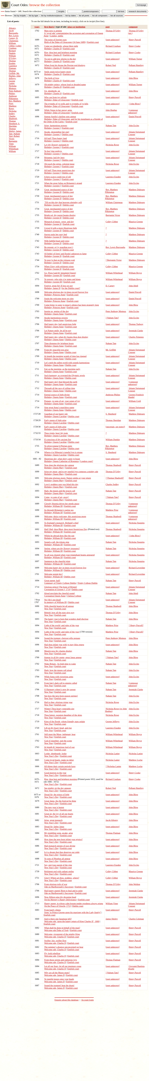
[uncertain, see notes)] (115, 427)
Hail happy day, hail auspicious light (60, 324)
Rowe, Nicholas (13, 109)
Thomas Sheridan (113, 420)
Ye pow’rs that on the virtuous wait (59, 260)
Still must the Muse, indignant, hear (60, 734)
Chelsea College (74, 596)
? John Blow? (135, 104)
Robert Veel (111, 65)
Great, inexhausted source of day (58, 189)
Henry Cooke (135, 46)
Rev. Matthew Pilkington (111, 190)
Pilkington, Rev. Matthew (15, 99)
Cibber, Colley (15, 46)
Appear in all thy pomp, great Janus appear (63, 657)
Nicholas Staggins (137, 523)
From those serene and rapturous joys (60, 960)
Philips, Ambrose (13, 94)
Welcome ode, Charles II (55, 937)
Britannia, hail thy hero (54, 157)
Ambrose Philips (112, 394)
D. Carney (110, 286)
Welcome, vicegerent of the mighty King (62, 934)
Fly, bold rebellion (52, 953)
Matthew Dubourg (137, 189)
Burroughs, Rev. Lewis (14, 34)
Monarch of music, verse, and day (59, 221)
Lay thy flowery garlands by (56, 145)
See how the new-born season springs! (61, 696)
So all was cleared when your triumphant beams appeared (69, 555)
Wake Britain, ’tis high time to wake (60, 664)
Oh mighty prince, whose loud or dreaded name (65, 84)
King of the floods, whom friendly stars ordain (64, 721)
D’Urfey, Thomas (13, 59)
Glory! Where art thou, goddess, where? (61, 878)
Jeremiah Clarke (136, 330)
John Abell (133, 286)
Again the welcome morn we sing (58, 298)
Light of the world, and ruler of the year (61, 625)
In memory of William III (55, 602)
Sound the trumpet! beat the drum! (59, 985)
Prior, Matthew (13, 104)
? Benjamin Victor (114, 260)
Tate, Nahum (14, 133)
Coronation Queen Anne (54, 596)
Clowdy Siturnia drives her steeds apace (61, 503)
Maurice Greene (136, 221)
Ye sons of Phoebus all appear (57, 858)
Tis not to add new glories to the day (60, 59)
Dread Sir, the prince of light (56, 794)
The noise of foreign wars (55, 39)
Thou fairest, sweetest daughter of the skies (63, 715)
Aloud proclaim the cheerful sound (59, 593)
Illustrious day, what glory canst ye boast (62, 459)
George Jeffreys (112, 721)
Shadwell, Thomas (13, 119)
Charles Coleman (136, 919)
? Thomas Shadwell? (115, 478)
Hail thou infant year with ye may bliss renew (64, 644)
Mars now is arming (53, 31)
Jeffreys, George (12, 79)
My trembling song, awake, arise (58, 833)
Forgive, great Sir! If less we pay (58, 286)
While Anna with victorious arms (58, 676)
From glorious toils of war (55, 884)
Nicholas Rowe (112, 145)
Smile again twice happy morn (57, 71)
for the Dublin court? (71, 288)
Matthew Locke (135, 760)
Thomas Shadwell (113, 465)
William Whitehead (114, 273)
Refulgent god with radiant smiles (59, 871)
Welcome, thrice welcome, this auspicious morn (65, 516)
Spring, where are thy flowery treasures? (62, 548)
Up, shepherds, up (52, 91)
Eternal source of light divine (57, 394)
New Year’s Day (51, 756)
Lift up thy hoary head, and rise (58, 728)
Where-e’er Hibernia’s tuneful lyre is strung (63, 452)
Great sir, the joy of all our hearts (58, 814)
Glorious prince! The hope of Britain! (60, 587)
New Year (48, 608)
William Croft (135, 401)
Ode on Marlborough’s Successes (58, 887)
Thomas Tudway (136, 324)
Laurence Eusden (113, 177)
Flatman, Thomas (13, 69)
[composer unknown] (133, 111)
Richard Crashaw (113, 46)
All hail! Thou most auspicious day (59, 170)
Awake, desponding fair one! (56, 132)
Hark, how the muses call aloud (58, 670)
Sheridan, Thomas (13, 127)
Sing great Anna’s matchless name (59, 407)
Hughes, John (15, 76)
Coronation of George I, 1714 (57, 589)
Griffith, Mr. (14, 73)
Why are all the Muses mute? (57, 972)
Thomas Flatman (113, 833)
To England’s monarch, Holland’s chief (61, 523)
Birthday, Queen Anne (54, 314)
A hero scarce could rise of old (57, 177)
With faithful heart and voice (56, 241)
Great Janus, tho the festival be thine (60, 801)
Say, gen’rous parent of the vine (58, 865)
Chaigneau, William (14, 41)
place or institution (76, 27)
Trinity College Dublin (87, 583)
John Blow (133, 78)
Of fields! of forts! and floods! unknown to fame (65, 253)
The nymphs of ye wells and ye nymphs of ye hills (66, 104)
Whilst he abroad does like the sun (59, 535)
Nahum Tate (111, 125)
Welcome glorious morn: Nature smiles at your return (67, 478)
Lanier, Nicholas (13, 84)
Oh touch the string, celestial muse (59, 164)
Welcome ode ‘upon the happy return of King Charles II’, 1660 (71, 921)
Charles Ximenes (136, 337)
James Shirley (112, 919)
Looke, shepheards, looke (55, 753)
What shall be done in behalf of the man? (62, 928)
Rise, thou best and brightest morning (60, 52)
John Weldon (134, 884)
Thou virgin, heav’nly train (56, 433)
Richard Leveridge (137, 568)
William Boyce (135, 273)
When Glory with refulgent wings (59, 266)
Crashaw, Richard (13, 49)
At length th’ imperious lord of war (59, 747)
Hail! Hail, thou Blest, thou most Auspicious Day (65, 529)
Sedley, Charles (12, 114)
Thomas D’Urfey (113, 31)
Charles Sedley (112, 484)
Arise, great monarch (53, 820)
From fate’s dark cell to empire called (60, 683)
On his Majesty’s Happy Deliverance (60, 899)
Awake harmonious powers (56, 318)
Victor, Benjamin (13, 139)
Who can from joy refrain (55, 97)
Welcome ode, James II (54, 975)
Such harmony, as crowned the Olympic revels (64, 375)
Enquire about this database (67, 1000)
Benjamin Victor (113, 215)
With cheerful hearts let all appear (59, 606)
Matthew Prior (112, 510)
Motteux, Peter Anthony (15, 89)
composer (133, 27)
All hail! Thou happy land (55, 138)
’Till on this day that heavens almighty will (63, 202)
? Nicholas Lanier (113, 766)
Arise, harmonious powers (55, 125)
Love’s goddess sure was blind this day (61, 484)
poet (108, 27)
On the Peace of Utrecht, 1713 (57, 906)
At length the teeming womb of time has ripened (65, 356)
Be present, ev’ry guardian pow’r (58, 247)
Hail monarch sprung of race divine (59, 846)
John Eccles (134, 125)
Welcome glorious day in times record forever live (66, 292)
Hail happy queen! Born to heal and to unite (63, 890)
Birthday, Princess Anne (54, 294)
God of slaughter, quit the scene (58, 741)
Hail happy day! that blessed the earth (60, 382)
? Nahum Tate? (112, 318)
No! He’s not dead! (52, 600)
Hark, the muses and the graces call (59, 491)
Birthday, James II (52, 288)
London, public (56, 36)
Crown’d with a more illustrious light (60, 228)
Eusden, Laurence (13, 64)
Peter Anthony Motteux (116, 311)
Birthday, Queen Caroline (55, 416)
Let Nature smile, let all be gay (57, 330)
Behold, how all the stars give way (59, 612)
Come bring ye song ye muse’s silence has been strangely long (71, 305)
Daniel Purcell (135, 116)
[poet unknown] (112, 39)
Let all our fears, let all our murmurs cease (62, 966)
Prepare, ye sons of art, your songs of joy (62, 401)
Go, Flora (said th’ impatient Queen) (60, 273)
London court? (86, 461)
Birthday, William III (53, 506)
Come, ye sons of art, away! (56, 497)
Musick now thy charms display (58, 651)
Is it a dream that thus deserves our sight (61, 852)
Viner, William (12, 144)
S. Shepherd (111, 414)
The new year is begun (54, 807)
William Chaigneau (114, 202)
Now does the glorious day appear (59, 465)
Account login (87, 1000)
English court (93, 42)
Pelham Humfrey (136, 65)
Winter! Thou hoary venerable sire (59, 709)
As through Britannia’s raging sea (58, 510)
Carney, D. (13, 38)
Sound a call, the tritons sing (56, 542)
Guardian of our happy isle (56, 414)
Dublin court (67, 134)
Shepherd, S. (14, 123)
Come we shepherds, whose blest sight (61, 46)
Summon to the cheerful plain (57, 561)
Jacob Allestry (112, 820)
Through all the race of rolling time (59, 388)
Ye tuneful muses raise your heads (59, 979)
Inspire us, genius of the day (56, 311)
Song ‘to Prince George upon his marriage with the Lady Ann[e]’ (72, 912)
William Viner (112, 903)
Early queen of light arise (55, 420)
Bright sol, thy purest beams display (60, 215)
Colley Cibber (112, 221)
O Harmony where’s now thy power (60, 689)
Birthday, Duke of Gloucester (57, 100)
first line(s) (49, 27)
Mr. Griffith (111, 350)
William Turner (135, 59)
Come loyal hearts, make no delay (59, 760)
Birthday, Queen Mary (54, 468)
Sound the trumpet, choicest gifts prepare (62, 638)
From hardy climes (52, 910)
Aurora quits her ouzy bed (55, 234)
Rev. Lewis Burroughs (115, 247)
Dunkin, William (12, 54)
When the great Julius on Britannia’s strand (63, 183)
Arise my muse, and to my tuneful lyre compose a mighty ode (71, 471)
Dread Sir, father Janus (54, 826)
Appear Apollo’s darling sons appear (60, 116)
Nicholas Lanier (113, 753)
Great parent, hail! (52, 580)
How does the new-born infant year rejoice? (63, 839)
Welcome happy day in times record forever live (65, 568)
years (36, 27)
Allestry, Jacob (12, 29)
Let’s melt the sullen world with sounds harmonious (67, 362)
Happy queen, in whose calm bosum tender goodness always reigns (73, 903)
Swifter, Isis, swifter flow (55, 940)
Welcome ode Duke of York (56, 930)
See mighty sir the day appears (57, 788)
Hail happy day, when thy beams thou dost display (66, 337)
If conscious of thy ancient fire (57, 439)
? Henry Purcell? (136, 625)
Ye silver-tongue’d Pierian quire (58, 446)
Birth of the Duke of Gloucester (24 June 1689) (65, 42)
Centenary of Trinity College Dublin (60, 583)
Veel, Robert (14, 136)
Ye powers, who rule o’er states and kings (62, 279)
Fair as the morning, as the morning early (62, 369)
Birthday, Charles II (53, 48)
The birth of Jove (51, 78)
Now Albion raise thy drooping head (60, 897)
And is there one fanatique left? (58, 919)
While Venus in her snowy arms (58, 110)
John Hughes (111, 110)
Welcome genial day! (53, 574)
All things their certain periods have (59, 766)
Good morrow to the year (55, 773)
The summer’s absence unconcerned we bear (63, 947)
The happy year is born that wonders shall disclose (66, 619)
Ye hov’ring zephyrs (53, 151)
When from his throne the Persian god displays (64, 65)
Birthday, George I (52, 128)
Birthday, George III (53, 275)
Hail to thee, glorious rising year (58, 702)
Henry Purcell (135, 39)
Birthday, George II (52, 192)
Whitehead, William (14, 150)
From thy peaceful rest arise (56, 350)
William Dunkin (113, 439)
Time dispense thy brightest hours (59, 343)
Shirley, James (15, 131)
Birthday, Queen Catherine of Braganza (61, 461)
